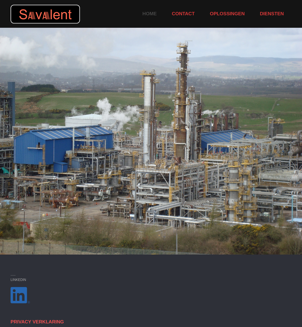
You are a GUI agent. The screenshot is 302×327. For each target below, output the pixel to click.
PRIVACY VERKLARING (37, 322)
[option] (151, 141)
